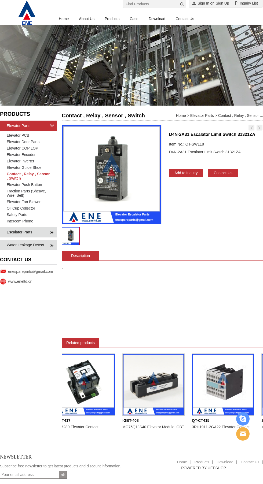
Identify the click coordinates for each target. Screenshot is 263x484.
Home (64, 19)
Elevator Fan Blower (24, 202)
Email (243, 434)
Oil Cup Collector (21, 208)
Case (134, 19)
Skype (243, 419)
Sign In (203, 3)
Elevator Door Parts (23, 142)
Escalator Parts (19, 232)
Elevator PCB (18, 135)
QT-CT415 (202, 420)
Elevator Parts (18, 126)
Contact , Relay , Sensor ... (240, 115)
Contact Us (185, 19)
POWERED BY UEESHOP (203, 468)
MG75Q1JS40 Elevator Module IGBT (155, 427)
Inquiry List (249, 3)
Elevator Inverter (20, 161)
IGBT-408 (132, 420)
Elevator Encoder (21, 154)
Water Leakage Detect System (32, 245)
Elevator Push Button (24, 185)
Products (112, 19)
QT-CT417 (63, 420)
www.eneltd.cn (20, 281)
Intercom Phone (20, 221)
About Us (86, 19)
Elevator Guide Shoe (24, 167)
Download (157, 19)
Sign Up (222, 3)
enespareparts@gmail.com (30, 271)
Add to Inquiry (186, 173)
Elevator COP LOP (22, 148)
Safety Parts (17, 215)
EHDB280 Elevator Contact (77, 427)
